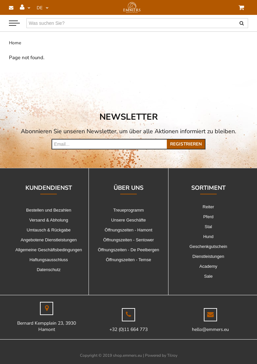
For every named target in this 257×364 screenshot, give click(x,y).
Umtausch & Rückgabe (49, 229)
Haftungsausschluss (48, 259)
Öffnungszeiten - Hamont (128, 229)
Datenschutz (48, 269)
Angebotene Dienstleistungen (48, 239)
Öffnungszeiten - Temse (128, 259)
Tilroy (172, 355)
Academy (208, 266)
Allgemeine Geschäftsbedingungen (49, 249)
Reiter (208, 206)
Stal (208, 226)
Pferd (208, 216)
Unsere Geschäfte (128, 220)
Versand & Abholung (48, 220)
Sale (208, 276)
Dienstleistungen (208, 256)
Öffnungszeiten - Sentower (128, 239)
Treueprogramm (128, 210)
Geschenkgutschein (208, 246)
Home (15, 43)
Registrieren (186, 144)
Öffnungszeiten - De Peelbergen (128, 249)
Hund (208, 236)
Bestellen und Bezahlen (48, 210)
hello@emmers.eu (210, 329)
